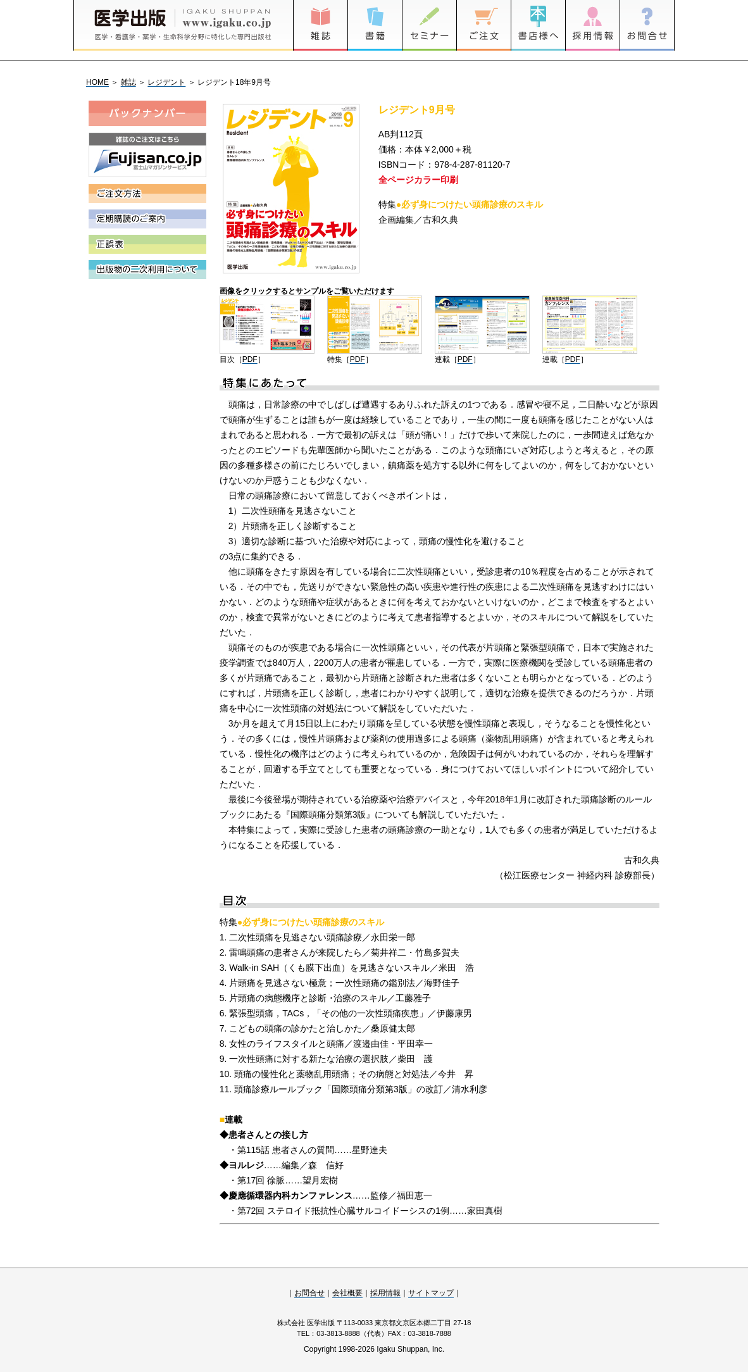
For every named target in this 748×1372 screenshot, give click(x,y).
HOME (97, 82)
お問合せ (309, 1292)
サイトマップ (431, 1292)
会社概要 (347, 1292)
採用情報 (385, 1292)
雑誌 (128, 82)
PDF (250, 359)
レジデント (166, 82)
